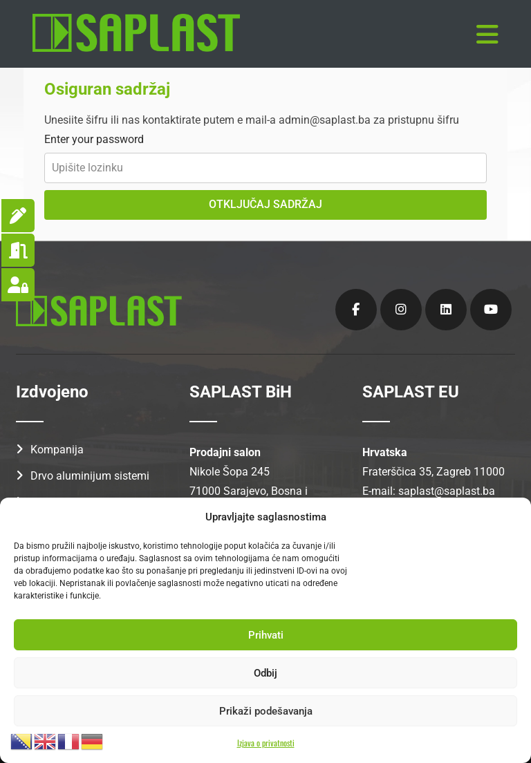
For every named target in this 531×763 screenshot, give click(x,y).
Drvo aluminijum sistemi (89, 472)
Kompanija (57, 446)
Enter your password (94, 135)
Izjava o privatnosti (266, 742)
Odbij (265, 673)
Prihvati (265, 635)
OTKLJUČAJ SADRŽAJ (265, 200)
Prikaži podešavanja (266, 711)
